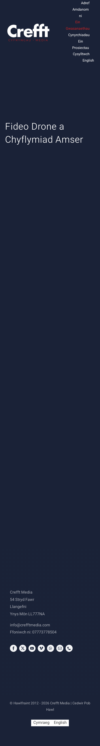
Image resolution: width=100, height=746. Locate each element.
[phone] (69, 648)
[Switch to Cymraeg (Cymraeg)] (41, 723)
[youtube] (32, 648)
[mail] (59, 648)
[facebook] (13, 648)
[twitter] (22, 648)
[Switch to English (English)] (88, 60)
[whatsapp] (50, 648)
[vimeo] (41, 648)
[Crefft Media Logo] (28, 24)
